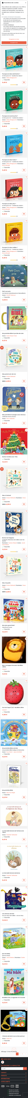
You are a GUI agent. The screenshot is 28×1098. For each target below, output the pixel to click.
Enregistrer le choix (14, 39)
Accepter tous (14, 42)
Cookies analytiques (8, 25)
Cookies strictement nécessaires (12, 17)
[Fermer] (25, 3)
